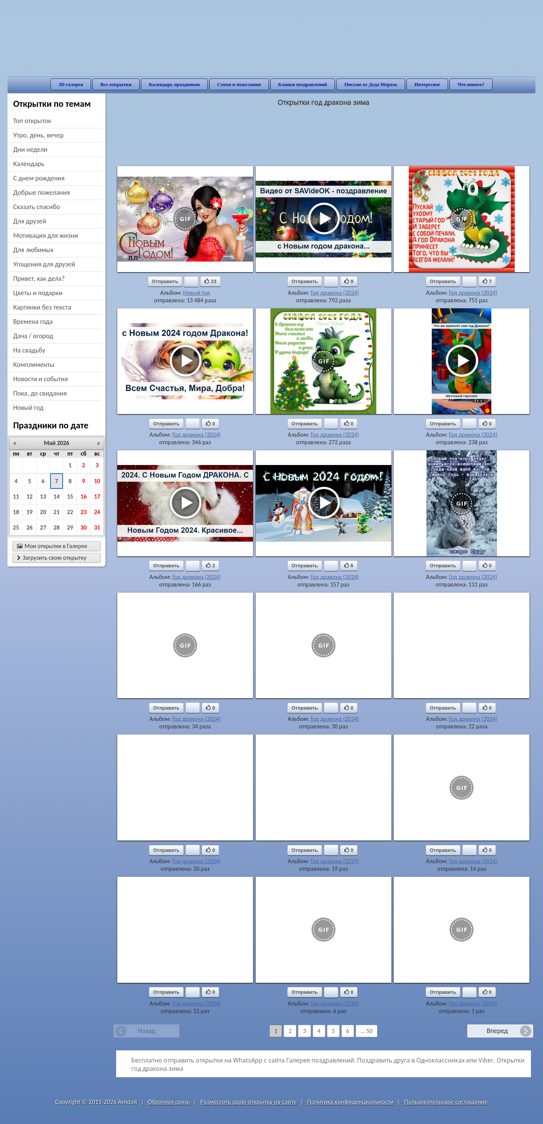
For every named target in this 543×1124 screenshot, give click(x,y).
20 (43, 512)
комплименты (33, 364)
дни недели (30, 149)
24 (97, 512)
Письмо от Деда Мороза (370, 84)
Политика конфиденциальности (350, 1102)
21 (57, 512)
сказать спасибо (36, 207)
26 (29, 527)
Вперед (497, 1031)
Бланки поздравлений (302, 84)
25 (16, 527)
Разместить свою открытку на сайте (248, 1102)
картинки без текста (42, 307)
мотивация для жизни (45, 235)
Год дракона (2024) (335, 292)
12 (29, 496)
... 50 (366, 1031)
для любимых (33, 250)
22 (70, 512)
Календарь (28, 164)
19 (29, 512)
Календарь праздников (174, 84)
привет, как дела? (39, 278)
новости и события (40, 379)
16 (84, 496)
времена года (33, 321)
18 (16, 512)
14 (57, 496)
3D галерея (70, 84)
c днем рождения (38, 178)
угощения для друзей (44, 264)
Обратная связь (169, 1102)
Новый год (196, 292)
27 (43, 527)
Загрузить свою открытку (51, 557)
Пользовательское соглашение (446, 1102)
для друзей (29, 221)
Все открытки (116, 84)
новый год (28, 407)
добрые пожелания (41, 192)
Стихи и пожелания (239, 84)
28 (57, 527)
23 (84, 512)
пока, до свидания (40, 393)
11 (16, 496)
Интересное (427, 84)
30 (84, 527)
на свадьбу (29, 350)
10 (97, 481)
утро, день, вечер (38, 135)
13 (43, 496)
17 (97, 496)
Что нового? (470, 84)
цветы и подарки (37, 293)
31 (97, 527)
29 (70, 527)
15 (70, 496)
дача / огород (33, 336)
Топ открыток (32, 121)
